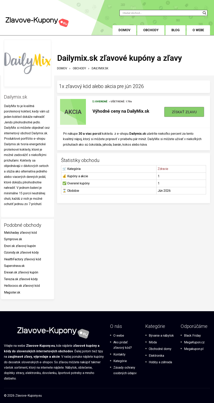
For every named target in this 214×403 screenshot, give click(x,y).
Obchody (151, 30)
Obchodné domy (160, 349)
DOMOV (124, 30)
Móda (153, 342)
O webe (198, 30)
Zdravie (163, 169)
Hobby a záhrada (160, 362)
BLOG (175, 30)
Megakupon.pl (193, 349)
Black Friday (192, 335)
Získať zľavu (184, 112)
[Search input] (162, 13)
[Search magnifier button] (204, 13)
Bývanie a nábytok (161, 335)
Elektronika (156, 355)
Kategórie (120, 361)
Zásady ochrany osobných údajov (125, 370)
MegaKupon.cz (194, 342)
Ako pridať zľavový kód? (122, 345)
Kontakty (119, 354)
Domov (62, 68)
